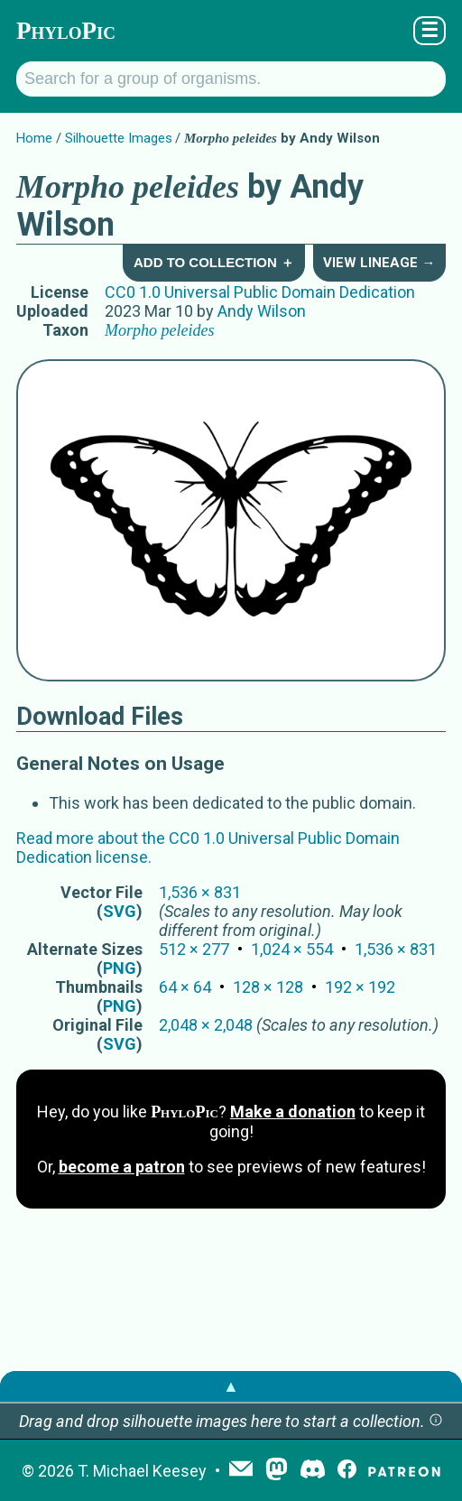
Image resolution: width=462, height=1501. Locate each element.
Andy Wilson (261, 310)
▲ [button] (231, 1385)
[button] (436, 1421)
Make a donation (293, 1111)
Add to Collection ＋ (214, 262)
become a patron (122, 1166)
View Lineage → (379, 263)
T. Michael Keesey (142, 1470)
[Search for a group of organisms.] (231, 79)
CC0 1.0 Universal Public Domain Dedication (260, 292)
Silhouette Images (118, 138)
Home (34, 138)
